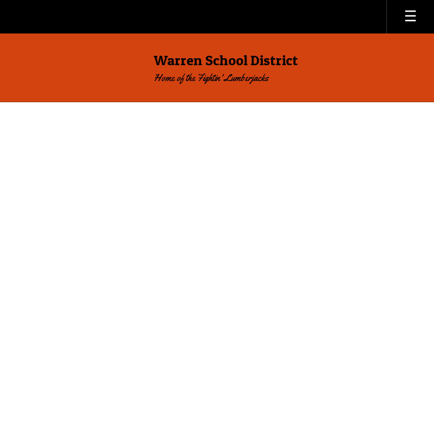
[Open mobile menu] (410, 16)
